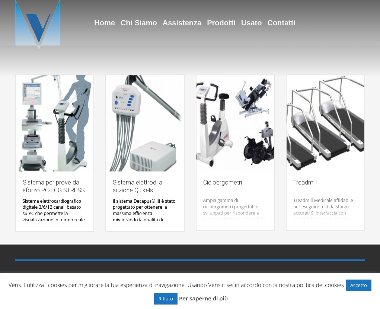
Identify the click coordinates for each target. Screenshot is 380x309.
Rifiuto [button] (166, 298)
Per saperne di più (203, 298)
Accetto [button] (358, 285)
